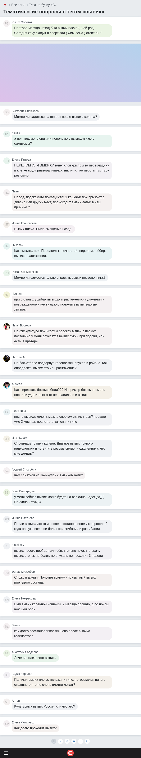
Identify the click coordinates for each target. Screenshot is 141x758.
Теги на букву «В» (43, 5)
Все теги (17, 5)
